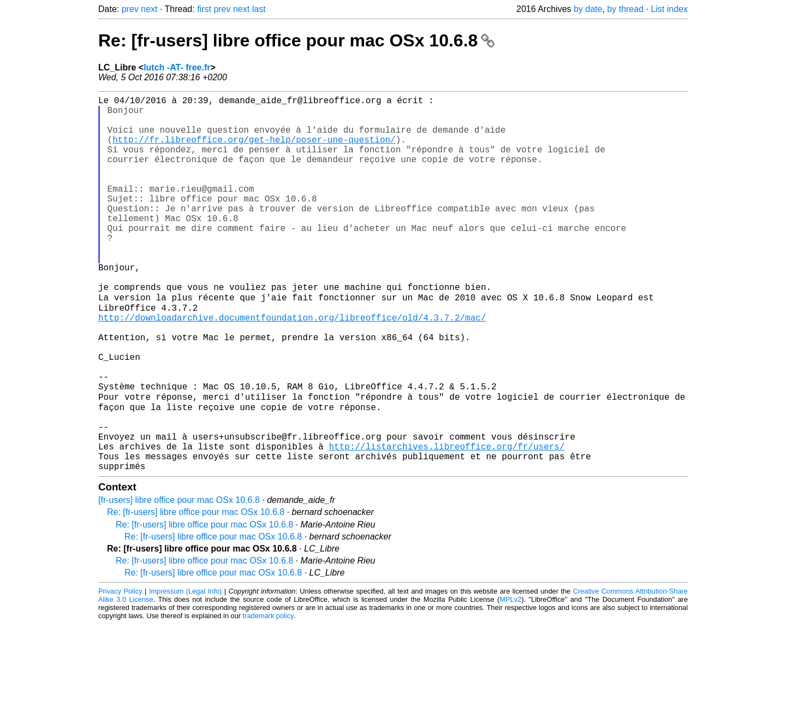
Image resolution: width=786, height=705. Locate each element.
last (259, 9)
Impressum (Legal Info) (185, 672)
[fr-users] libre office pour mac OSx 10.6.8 (179, 580)
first (204, 9)
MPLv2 (510, 680)
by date (588, 9)
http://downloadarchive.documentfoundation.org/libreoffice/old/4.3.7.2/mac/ (292, 366)
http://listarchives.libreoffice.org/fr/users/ (446, 523)
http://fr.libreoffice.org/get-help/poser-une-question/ (253, 150)
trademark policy (268, 696)
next (149, 9)
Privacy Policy (120, 672)
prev (130, 9)
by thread (625, 9)
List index (669, 9)
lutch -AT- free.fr (177, 67)
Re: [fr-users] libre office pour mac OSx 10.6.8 (296, 40)
